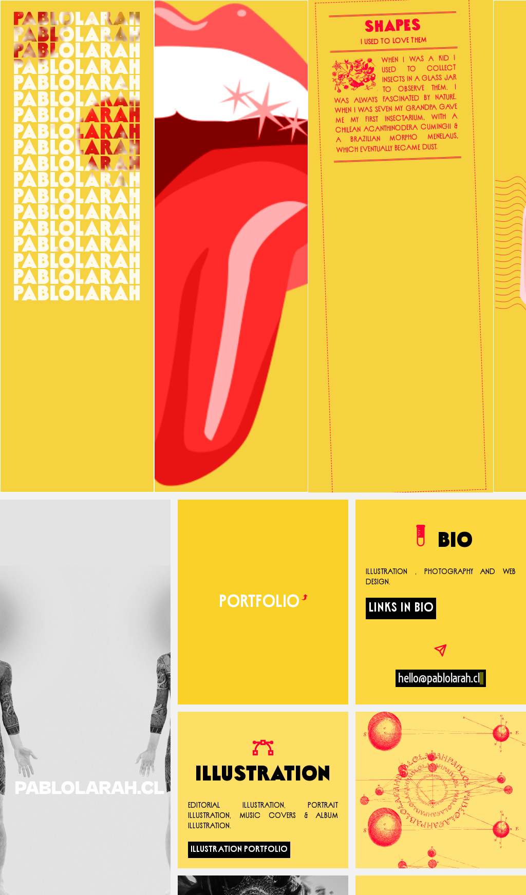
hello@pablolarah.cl (440, 678)
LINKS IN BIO (401, 608)
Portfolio (259, 603)
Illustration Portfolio (239, 849)
